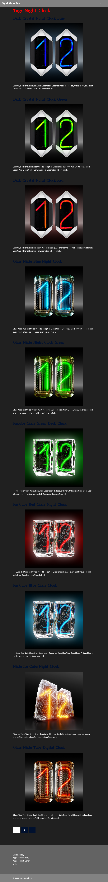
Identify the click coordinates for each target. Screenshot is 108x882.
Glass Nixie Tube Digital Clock (39, 747)
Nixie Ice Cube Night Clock (36, 666)
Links (15, 864)
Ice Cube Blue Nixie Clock (35, 585)
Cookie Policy (18, 855)
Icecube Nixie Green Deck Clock (39, 423)
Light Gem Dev (11, 3)
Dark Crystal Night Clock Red (38, 180)
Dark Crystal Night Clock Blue (38, 18)
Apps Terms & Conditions (23, 861)
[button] (101, 3)
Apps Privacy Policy (21, 858)
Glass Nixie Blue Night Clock (37, 261)
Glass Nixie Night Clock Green (38, 342)
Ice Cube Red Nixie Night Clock (40, 504)
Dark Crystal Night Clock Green (40, 99)
